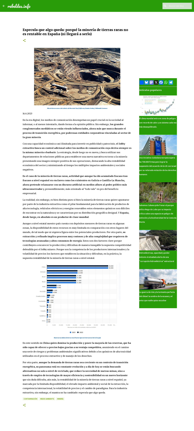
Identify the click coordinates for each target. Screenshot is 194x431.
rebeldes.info (19, 6)
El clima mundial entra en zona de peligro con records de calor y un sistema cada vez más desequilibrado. (158, 122)
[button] (24, 40)
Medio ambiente (47, 399)
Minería (60, 399)
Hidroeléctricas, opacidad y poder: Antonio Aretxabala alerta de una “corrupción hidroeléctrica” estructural (156, 257)
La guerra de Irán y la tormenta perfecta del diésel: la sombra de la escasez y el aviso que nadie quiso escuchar (157, 296)
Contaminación (30, 399)
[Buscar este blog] (178, 6)
